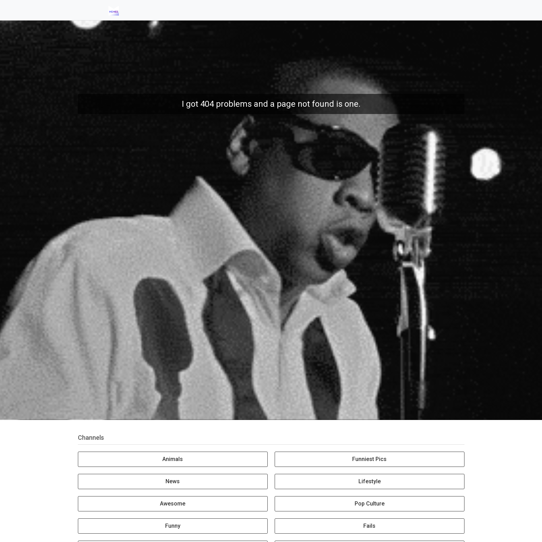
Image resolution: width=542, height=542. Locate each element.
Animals (172, 459)
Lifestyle (369, 481)
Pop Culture (370, 503)
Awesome (172, 503)
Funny (172, 526)
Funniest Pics (369, 459)
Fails (369, 526)
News (172, 481)
